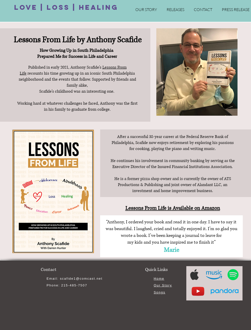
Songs (160, 292)
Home (159, 278)
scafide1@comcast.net (81, 278)
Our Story (163, 285)
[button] (175, 9)
